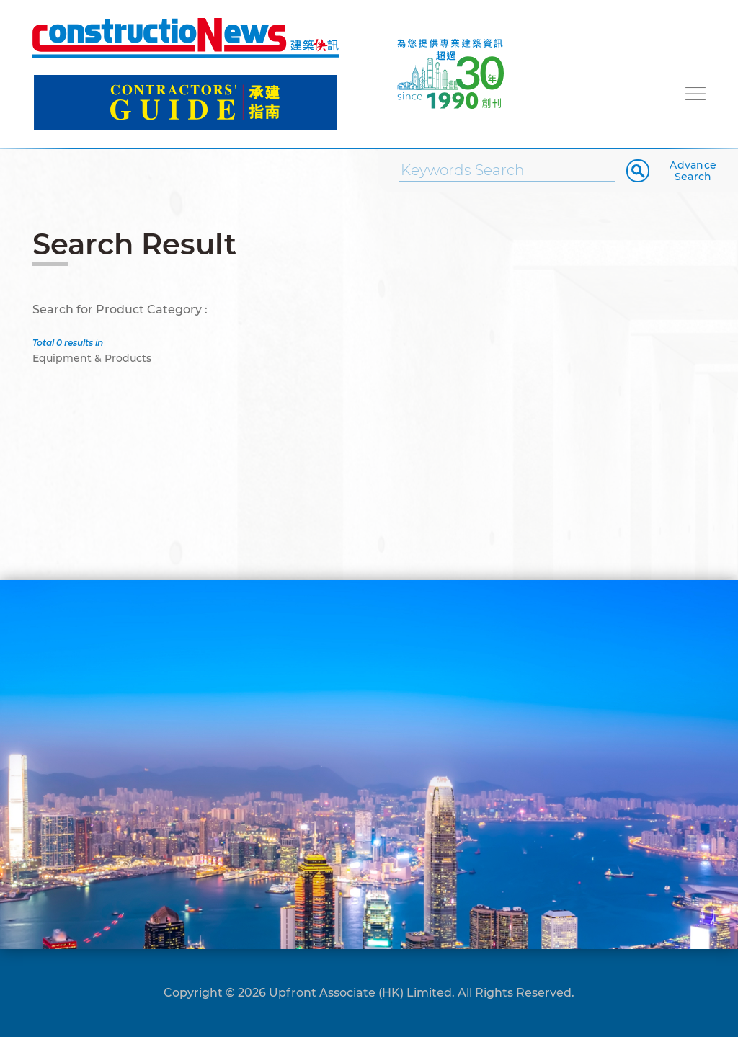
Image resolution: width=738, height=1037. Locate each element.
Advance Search (693, 171)
